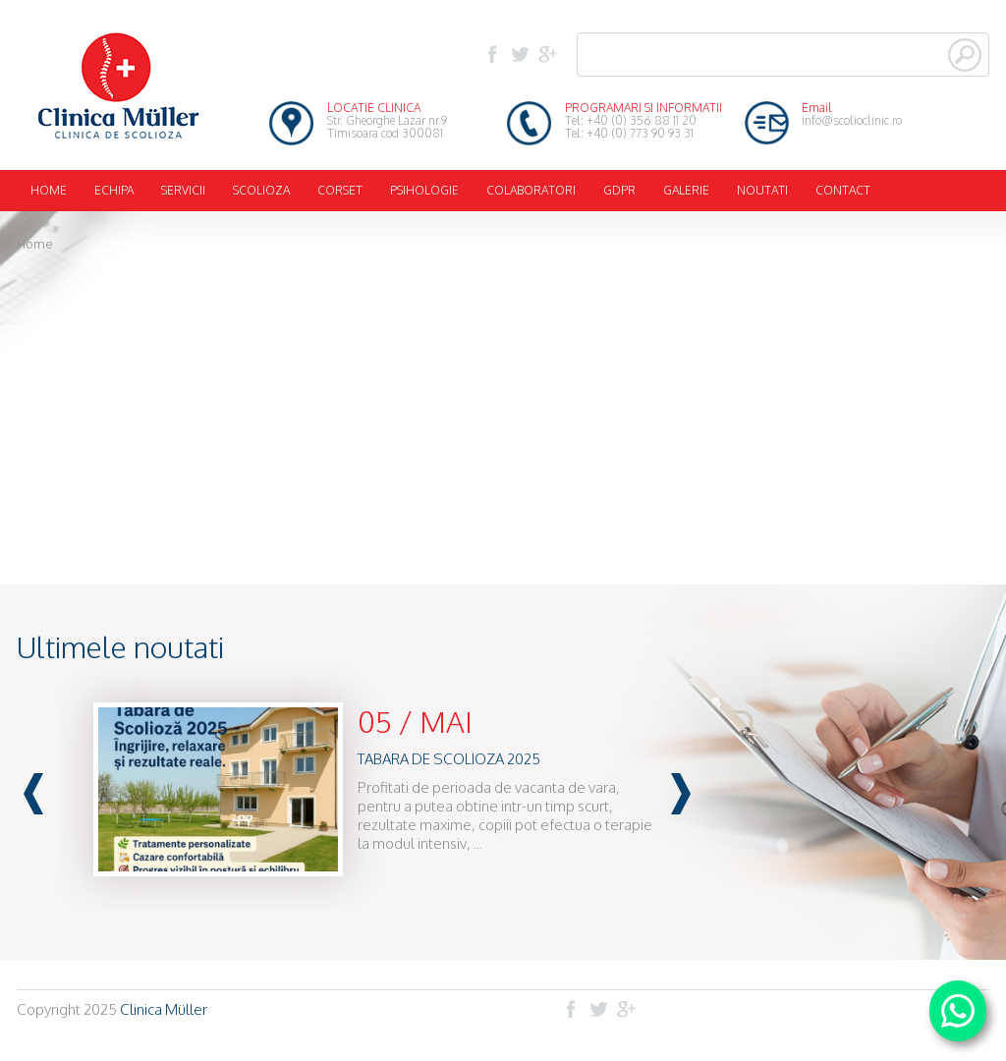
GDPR (619, 190)
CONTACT (842, 190)
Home (35, 243)
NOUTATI (762, 190)
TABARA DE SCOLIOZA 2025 (449, 759)
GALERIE (686, 190)
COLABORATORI (531, 190)
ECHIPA (114, 190)
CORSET (340, 190)
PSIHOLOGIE (424, 190)
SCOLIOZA (261, 190)
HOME (48, 190)
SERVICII (183, 190)
